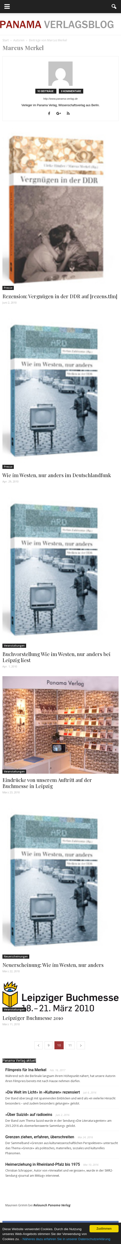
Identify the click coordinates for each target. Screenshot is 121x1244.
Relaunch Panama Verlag (51, 1205)
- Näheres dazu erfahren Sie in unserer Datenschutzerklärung (65, 1239)
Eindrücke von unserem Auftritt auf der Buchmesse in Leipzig (47, 782)
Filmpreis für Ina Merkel (25, 1070)
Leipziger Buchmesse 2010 (32, 1017)
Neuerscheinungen (16, 956)
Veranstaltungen (14, 645)
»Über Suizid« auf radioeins (28, 1114)
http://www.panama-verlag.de (60, 98)
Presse (8, 287)
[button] (114, 6)
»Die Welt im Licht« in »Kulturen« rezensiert (42, 1092)
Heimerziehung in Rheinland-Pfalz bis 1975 (42, 1164)
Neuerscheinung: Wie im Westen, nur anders (53, 964)
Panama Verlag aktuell (19, 1060)
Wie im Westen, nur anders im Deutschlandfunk (56, 475)
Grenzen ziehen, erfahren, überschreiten (39, 1137)
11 (70, 1045)
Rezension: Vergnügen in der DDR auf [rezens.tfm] (59, 296)
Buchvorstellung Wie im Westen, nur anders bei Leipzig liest (56, 656)
